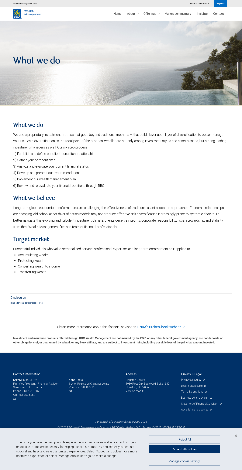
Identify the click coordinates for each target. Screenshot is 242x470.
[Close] (236, 435)
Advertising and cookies (195, 409)
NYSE (154, 427)
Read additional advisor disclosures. (26, 302)
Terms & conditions (192, 391)
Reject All (184, 439)
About (133, 13)
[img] (121, 63)
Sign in (221, 3)
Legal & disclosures (192, 385)
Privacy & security (191, 379)
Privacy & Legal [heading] (191, 374)
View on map (133, 391)
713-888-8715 (30, 391)
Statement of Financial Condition (200, 403)
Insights (202, 13)
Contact (218, 13)
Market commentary (177, 13)
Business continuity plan (195, 397)
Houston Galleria (136, 380)
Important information (199, 3)
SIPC (179, 427)
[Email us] (15, 398)
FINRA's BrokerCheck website (159, 327)
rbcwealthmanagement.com (25, 3)
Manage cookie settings (185, 461)
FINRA (167, 427)
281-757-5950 (27, 395)
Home (117, 13)
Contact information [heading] (26, 374)
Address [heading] (131, 374)
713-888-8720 (86, 387)
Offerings (151, 13)
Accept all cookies (184, 449)
